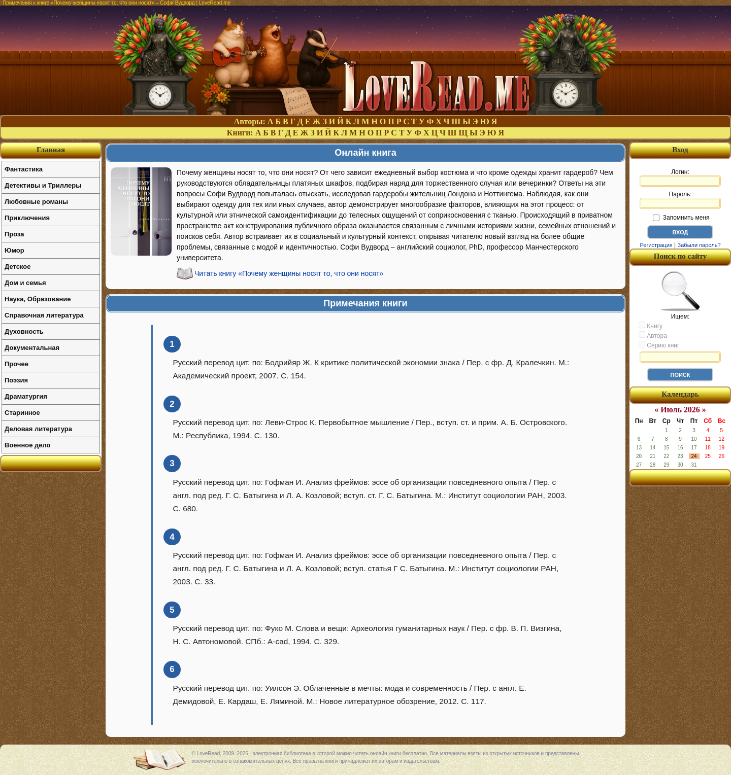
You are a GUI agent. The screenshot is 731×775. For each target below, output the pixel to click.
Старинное (22, 412)
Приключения (27, 218)
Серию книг (659, 345)
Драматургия (26, 396)
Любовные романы (36, 201)
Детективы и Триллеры (43, 185)
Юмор (14, 250)
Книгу (650, 326)
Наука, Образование (38, 299)
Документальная (32, 347)
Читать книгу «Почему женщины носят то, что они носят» (288, 273)
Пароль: (680, 200)
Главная (51, 150)
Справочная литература (44, 315)
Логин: (680, 177)
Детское (17, 266)
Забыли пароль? (699, 245)
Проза (14, 234)
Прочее (16, 364)
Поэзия (16, 380)
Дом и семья (25, 283)
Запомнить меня (681, 217)
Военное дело (28, 445)
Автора (653, 335)
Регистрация (656, 245)
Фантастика (24, 169)
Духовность (24, 331)
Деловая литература (38, 429)
